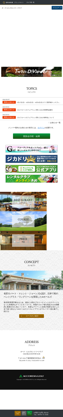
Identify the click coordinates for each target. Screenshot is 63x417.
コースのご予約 (17, 413)
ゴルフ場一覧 (30, 2)
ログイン (41, 128)
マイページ (29, 413)
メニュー (56, 8)
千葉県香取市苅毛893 (33, 386)
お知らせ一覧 (55, 123)
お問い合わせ (24, 413)
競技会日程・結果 (31, 136)
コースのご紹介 (32, 343)
